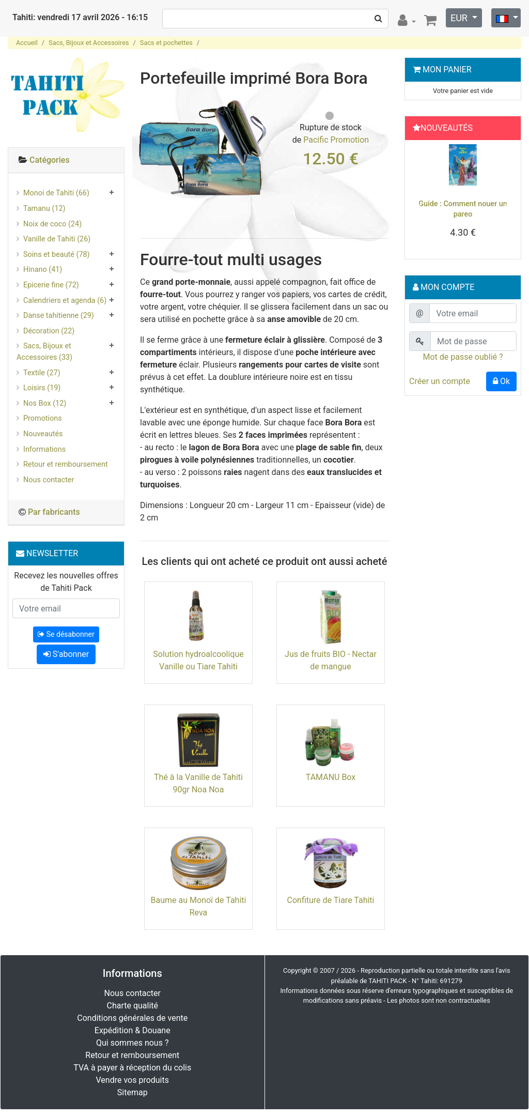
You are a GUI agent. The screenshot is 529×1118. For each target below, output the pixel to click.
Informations (44, 449)
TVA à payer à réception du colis (132, 1068)
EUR (460, 17)
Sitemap (132, 1092)
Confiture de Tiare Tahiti (331, 900)
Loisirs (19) (41, 388)
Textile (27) (41, 373)
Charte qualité (132, 1005)
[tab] (66, 160)
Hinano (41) (42, 269)
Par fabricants (54, 512)
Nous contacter (48, 480)
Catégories (49, 160)
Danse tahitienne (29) (58, 315)
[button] (417, 202)
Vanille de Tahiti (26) (56, 239)
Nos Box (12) (44, 403)
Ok (501, 381)
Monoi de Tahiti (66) (56, 193)
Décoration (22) (48, 331)
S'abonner (66, 654)
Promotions (42, 418)
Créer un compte (439, 381)
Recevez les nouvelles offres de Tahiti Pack (66, 582)
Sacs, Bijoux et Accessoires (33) (44, 352)
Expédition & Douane (132, 1030)
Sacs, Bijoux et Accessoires (89, 43)
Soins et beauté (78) (56, 254)
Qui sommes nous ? (132, 1043)
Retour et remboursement (65, 464)
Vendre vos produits (132, 1080)
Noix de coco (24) (52, 224)
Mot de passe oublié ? (463, 357)
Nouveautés (43, 434)
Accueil (27, 43)
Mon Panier (447, 69)
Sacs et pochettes (166, 43)
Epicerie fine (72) (51, 285)
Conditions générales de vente (132, 1018)
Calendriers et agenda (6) (64, 300)
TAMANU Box (331, 777)
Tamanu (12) (44, 208)
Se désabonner (66, 634)
